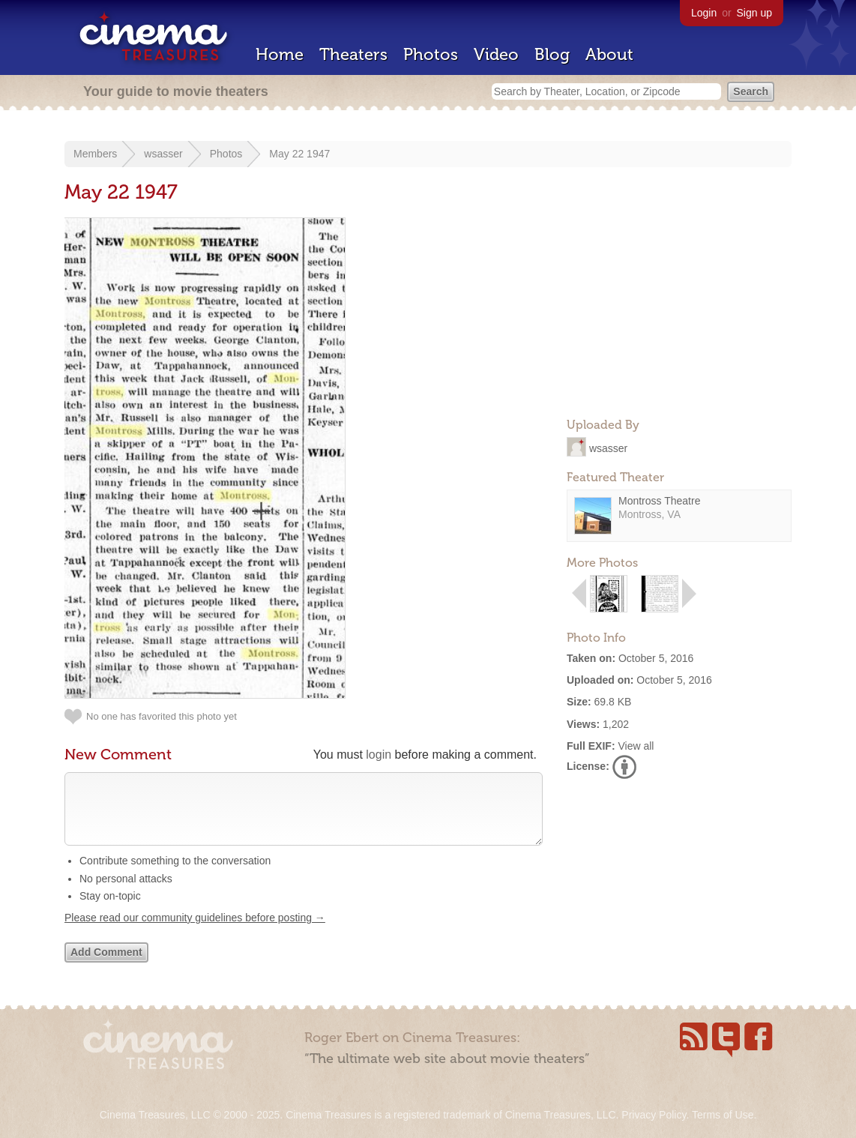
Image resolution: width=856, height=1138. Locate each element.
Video (496, 54)
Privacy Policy (653, 1115)
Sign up (754, 13)
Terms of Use (722, 1115)
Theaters (353, 54)
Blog (552, 54)
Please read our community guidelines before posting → (194, 933)
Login (704, 13)
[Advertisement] (679, 312)
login (378, 754)
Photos (430, 54)
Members (95, 154)
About (609, 54)
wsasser (163, 154)
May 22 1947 (299, 154)
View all (636, 746)
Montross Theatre (659, 501)
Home (280, 54)
